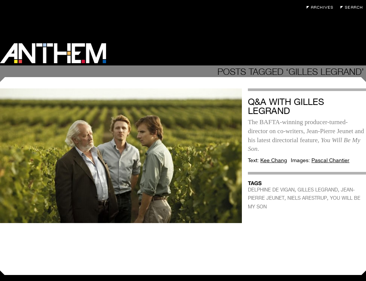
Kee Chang (273, 160)
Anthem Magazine (53, 53)
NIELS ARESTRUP (307, 198)
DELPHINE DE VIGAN (271, 190)
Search (353, 7)
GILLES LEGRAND (318, 190)
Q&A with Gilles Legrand (286, 106)
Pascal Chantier (330, 160)
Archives (322, 7)
